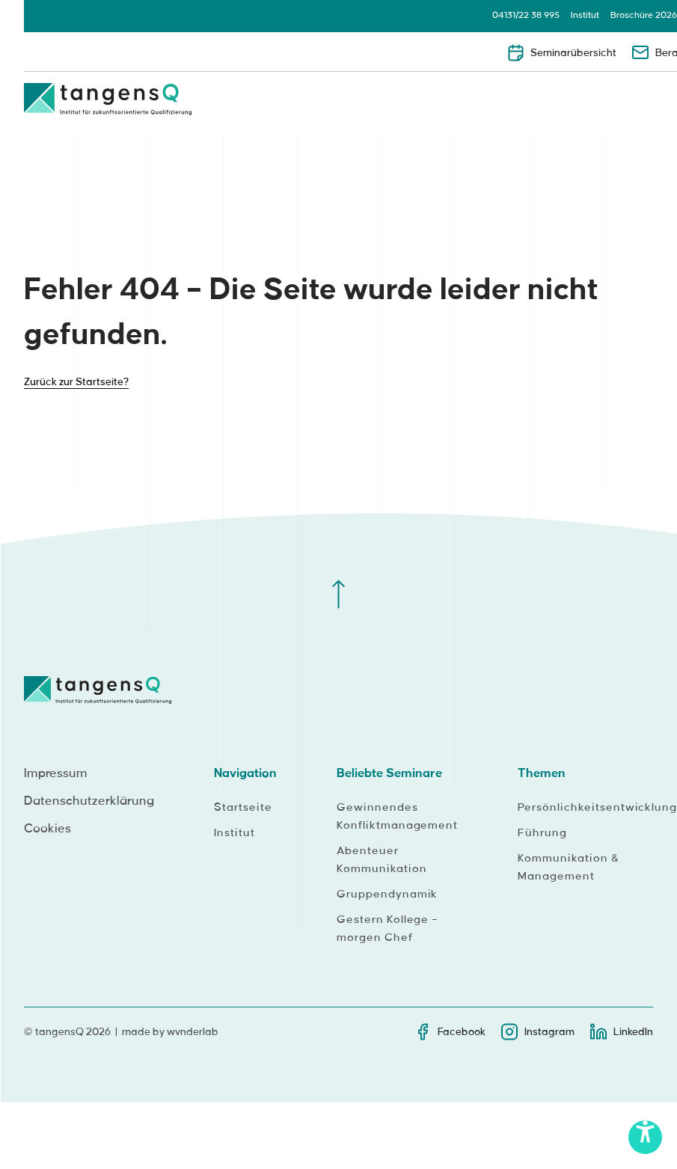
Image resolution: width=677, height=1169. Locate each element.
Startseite (243, 808)
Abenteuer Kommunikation (381, 860)
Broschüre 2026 (643, 15)
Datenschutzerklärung (89, 801)
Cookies (47, 828)
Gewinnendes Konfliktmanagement (397, 817)
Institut (585, 15)
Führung (542, 833)
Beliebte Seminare (389, 773)
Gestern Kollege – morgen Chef (387, 929)
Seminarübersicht (561, 52)
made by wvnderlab (170, 1031)
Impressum (56, 773)
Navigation (245, 773)
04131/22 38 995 (526, 15)
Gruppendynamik (387, 894)
